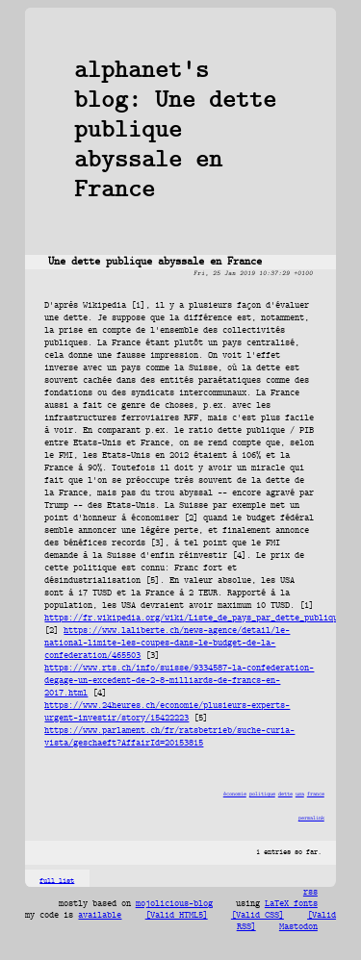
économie (234, 794)
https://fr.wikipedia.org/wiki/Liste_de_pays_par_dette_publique (193, 618)
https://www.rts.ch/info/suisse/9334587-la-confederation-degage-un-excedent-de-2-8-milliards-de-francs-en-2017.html (179, 680)
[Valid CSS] (257, 916)
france (315, 794)
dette (285, 794)
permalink (311, 818)
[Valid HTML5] (176, 916)
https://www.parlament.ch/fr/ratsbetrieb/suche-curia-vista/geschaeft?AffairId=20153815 (169, 736)
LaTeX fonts (291, 904)
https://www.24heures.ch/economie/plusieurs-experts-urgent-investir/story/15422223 (167, 711)
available (99, 916)
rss (310, 892)
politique (262, 794)
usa (300, 794)
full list (56, 880)
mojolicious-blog (174, 904)
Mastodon (298, 927)
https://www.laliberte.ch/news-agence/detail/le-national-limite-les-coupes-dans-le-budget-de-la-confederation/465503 (167, 643)
